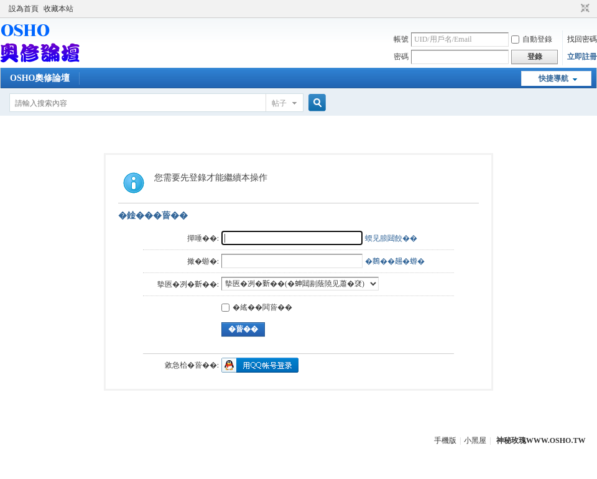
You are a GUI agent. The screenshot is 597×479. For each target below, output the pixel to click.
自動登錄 (531, 39)
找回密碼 (582, 39)
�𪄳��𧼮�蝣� (395, 261)
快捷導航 (553, 78)
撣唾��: (203, 238)
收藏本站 (58, 8)
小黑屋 (475, 440)
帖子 (279, 103)
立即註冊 (582, 56)
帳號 (401, 39)
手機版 (445, 440)
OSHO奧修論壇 (40, 78)
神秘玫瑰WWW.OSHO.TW (541, 440)
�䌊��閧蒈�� (256, 307)
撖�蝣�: (203, 261)
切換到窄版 (583, 8)
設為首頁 (24, 8)
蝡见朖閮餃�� (391, 238)
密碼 (401, 56)
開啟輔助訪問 (573, 8)
